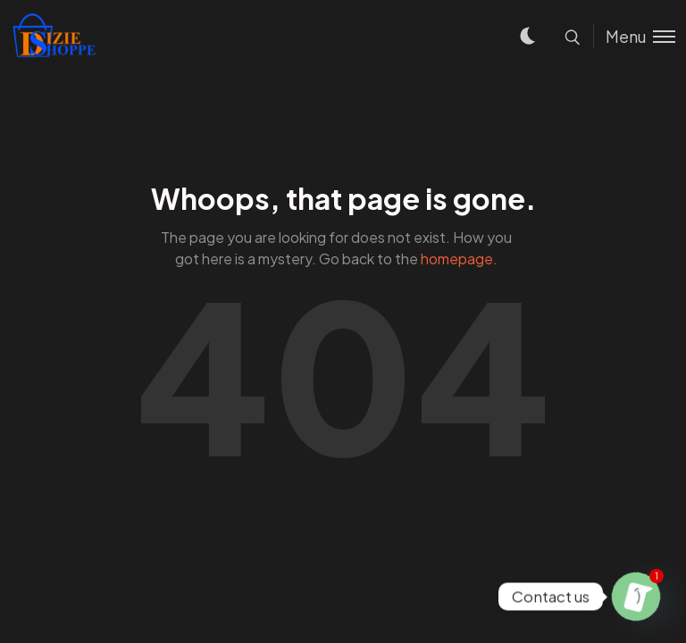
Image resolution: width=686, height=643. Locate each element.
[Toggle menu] (634, 36)
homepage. (459, 258)
